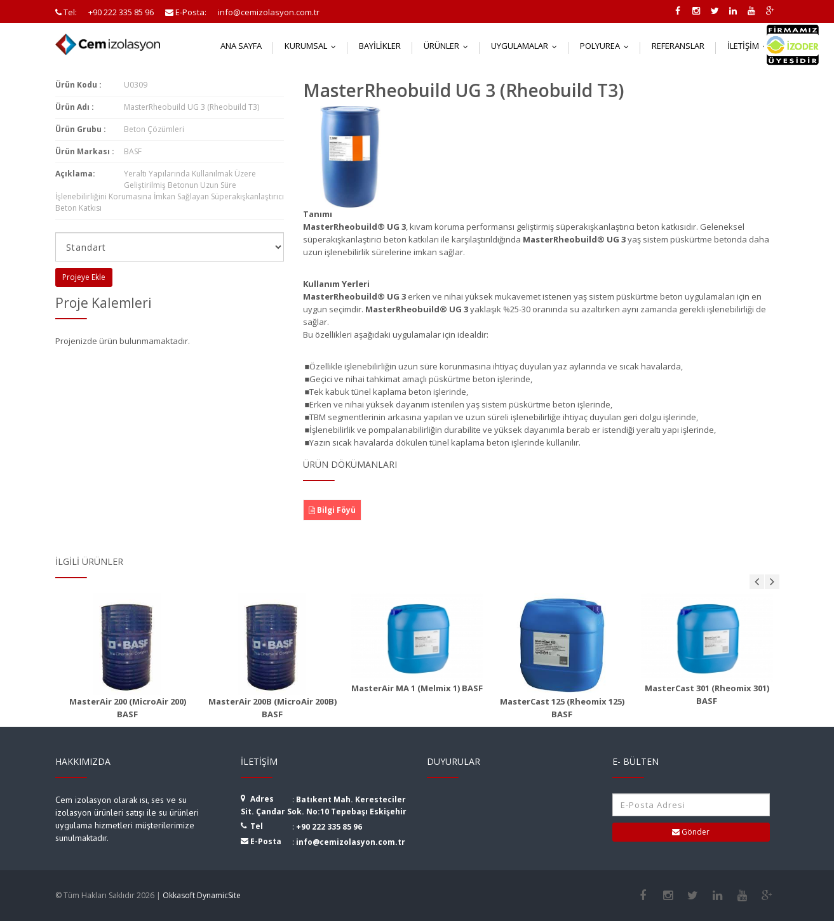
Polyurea (607, 45)
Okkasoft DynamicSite (202, 895)
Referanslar (678, 45)
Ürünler (449, 45)
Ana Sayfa (241, 45)
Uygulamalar (527, 45)
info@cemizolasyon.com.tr (350, 842)
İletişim (750, 45)
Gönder (691, 831)
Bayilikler (380, 45)
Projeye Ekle (83, 277)
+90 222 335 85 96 (329, 826)
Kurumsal (313, 45)
